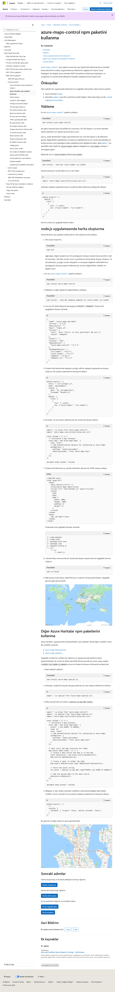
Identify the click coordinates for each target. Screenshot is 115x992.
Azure (49, 25)
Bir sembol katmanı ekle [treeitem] (18, 110)
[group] (78, 748)
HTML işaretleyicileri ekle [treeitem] (18, 120)
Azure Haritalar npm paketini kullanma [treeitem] (20, 92)
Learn (43, 25)
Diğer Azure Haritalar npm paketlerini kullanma (59, 59)
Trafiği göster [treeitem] (14, 145)
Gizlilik (50, 982)
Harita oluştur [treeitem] (14, 97)
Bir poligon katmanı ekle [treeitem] (18, 126)
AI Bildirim (6, 982)
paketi (104, 143)
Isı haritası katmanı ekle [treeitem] (18, 132)
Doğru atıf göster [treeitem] (12, 190)
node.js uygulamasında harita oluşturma (56, 56)
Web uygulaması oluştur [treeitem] (14, 43)
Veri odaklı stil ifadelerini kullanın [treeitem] (21, 152)
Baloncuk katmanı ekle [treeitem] (17, 113)
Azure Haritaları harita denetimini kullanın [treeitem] (21, 86)
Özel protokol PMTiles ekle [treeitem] (19, 155)
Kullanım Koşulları (82, 982)
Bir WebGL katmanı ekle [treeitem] (18, 142)
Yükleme (46, 53)
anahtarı (56, 97)
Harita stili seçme (49, 896)
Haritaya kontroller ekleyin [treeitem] (19, 103)
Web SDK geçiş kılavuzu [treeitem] (16, 79)
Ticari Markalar (96, 982)
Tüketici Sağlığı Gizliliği (64, 982)
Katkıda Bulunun (39, 982)
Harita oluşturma (49, 885)
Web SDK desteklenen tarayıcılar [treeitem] (19, 177)
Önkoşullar (46, 50)
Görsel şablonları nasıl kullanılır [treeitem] (20, 158)
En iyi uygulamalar (49, 906)
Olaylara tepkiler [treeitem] (15, 161)
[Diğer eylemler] (110, 25)
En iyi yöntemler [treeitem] (13, 181)
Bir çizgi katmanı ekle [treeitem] (17, 123)
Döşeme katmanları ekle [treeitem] (18, 139)
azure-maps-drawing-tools (55, 650)
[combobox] (19, 29)
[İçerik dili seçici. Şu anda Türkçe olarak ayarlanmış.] (7, 976)
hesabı (59, 94)
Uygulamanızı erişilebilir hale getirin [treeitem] (22, 165)
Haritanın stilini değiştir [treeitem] (18, 100)
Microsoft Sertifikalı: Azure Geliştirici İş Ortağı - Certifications (62, 952)
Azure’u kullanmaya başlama (101, 9)
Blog (28, 982)
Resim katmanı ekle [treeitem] (16, 136)
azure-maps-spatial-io (53, 653)
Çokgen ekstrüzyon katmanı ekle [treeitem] (21, 129)
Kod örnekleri (48, 912)
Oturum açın (108, 3)
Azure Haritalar (74, 25)
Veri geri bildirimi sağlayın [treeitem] (15, 187)
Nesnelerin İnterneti (60, 25)
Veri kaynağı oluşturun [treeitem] (17, 107)
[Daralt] (33, 25)
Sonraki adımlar (48, 62)
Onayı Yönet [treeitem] (10, 193)
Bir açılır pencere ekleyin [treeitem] (18, 116)
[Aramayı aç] (100, 3)
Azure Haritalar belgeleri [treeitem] (12, 34)
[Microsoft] (4, 3)
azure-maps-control (48, 67)
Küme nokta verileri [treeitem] (16, 148)
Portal (86, 9)
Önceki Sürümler (18, 982)
